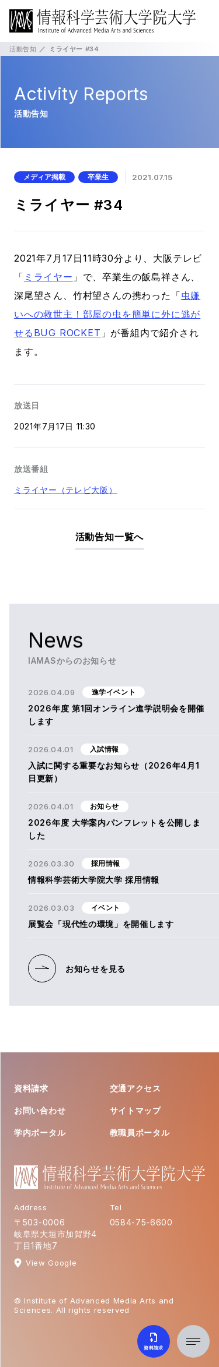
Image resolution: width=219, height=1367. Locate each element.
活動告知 (22, 49)
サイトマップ (135, 1110)
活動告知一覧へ (109, 536)
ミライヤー (48, 277)
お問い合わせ (39, 1110)
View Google (51, 1262)
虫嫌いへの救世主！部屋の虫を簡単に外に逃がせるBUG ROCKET (107, 314)
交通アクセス (135, 1088)
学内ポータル (39, 1132)
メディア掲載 (44, 176)
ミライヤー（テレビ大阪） (65, 490)
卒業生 (98, 176)
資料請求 (31, 1088)
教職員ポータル (140, 1132)
